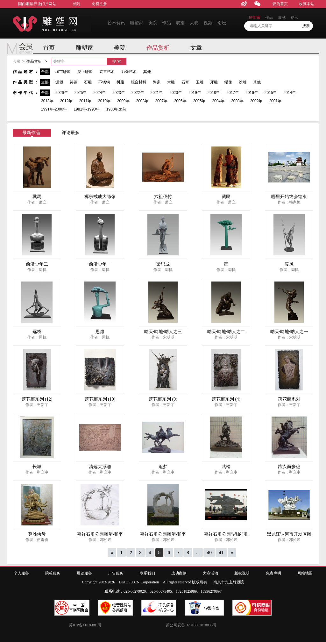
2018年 (214, 92)
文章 (196, 48)
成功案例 (179, 573)
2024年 (99, 92)
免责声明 (273, 573)
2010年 (104, 101)
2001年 (275, 101)
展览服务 (84, 573)
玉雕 (199, 82)
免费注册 (99, 4)
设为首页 (280, 4)
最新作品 (31, 132)
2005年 (199, 101)
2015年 (271, 92)
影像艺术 (129, 71)
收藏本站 (306, 4)
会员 (16, 61)
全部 (45, 71)
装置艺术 (107, 71)
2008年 (142, 101)
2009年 (123, 101)
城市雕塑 (63, 71)
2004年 (218, 101)
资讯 (294, 17)
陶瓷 (156, 82)
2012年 (66, 101)
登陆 (76, 4)
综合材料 (138, 82)
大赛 (194, 22)
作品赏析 (157, 48)
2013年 (47, 101)
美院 (152, 22)
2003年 (237, 101)
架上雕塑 (85, 71)
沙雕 (242, 82)
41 (221, 552)
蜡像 (228, 82)
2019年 (194, 92)
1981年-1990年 (86, 109)
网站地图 (305, 573)
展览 (180, 22)
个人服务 (21, 573)
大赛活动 (210, 573)
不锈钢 (104, 82)
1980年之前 (116, 109)
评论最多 (71, 132)
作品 (166, 22)
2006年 (180, 101)
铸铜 (73, 82)
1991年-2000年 (54, 109)
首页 (49, 48)
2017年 (232, 92)
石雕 (88, 82)
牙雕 (214, 82)
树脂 (120, 82)
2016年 (251, 92)
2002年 (256, 101)
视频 (207, 22)
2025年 (80, 92)
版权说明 (242, 573)
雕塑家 (136, 22)
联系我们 (147, 573)
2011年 (85, 101)
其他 (147, 71)
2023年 (118, 92)
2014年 (289, 92)
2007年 (161, 101)
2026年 (61, 92)
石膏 (185, 82)
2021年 (157, 92)
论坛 (221, 22)
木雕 (171, 82)
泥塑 (59, 82)
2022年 (137, 92)
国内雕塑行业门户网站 (37, 4)
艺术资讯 (116, 22)
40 (209, 552)
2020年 (175, 92)
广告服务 (116, 573)
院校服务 (52, 573)
